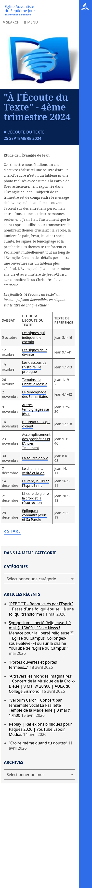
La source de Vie (35, 458)
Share (12, 531)
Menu (31, 22)
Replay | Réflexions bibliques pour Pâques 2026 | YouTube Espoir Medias (40, 729)
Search (11, 22)
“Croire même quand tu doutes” (38, 743)
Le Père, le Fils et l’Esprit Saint (35, 483)
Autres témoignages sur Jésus (35, 409)
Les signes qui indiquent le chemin (33, 337)
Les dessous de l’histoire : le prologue (34, 367)
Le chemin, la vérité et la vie (33, 470)
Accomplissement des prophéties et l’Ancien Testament (36, 441)
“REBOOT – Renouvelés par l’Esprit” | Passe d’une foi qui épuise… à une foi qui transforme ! (41, 609)
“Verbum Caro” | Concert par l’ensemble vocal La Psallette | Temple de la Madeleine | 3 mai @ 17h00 (40, 707)
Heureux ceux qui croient (36, 423)
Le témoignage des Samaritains (35, 394)
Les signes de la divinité (34, 352)
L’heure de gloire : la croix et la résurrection (36, 498)
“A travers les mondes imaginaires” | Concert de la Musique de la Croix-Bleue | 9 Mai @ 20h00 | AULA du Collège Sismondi (42, 683)
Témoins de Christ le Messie (34, 381)
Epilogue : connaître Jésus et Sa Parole (34, 515)
